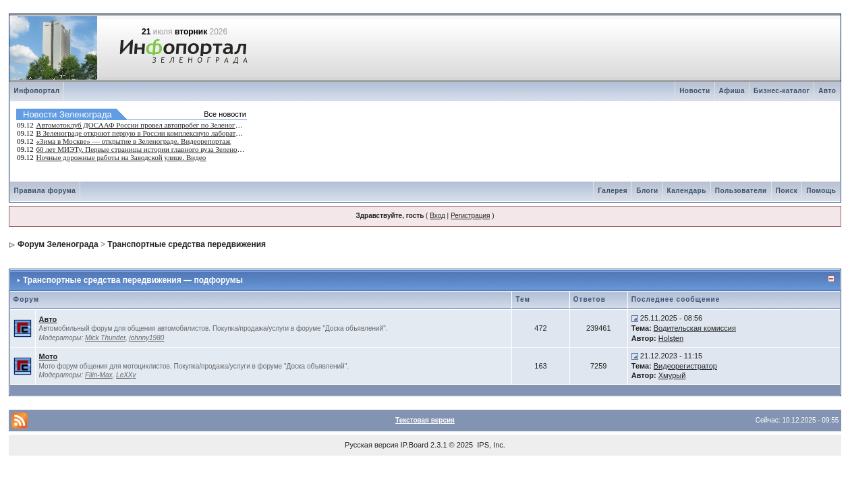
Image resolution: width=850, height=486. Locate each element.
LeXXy (126, 375)
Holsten (670, 338)
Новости (694, 90)
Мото (48, 356)
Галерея (612, 190)
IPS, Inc (490, 445)
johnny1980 (147, 338)
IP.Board (414, 445)
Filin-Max (99, 375)
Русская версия (371, 445)
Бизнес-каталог (782, 90)
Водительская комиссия (695, 328)
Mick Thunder (105, 338)
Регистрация (470, 215)
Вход (437, 215)
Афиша (732, 90)
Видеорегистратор (685, 366)
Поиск (787, 190)
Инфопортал (37, 90)
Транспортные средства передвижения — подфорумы (133, 280)
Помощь (821, 190)
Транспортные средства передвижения (186, 244)
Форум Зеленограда (58, 244)
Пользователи (741, 190)
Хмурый (672, 375)
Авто (827, 90)
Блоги (647, 190)
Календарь (686, 190)
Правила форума (45, 190)
